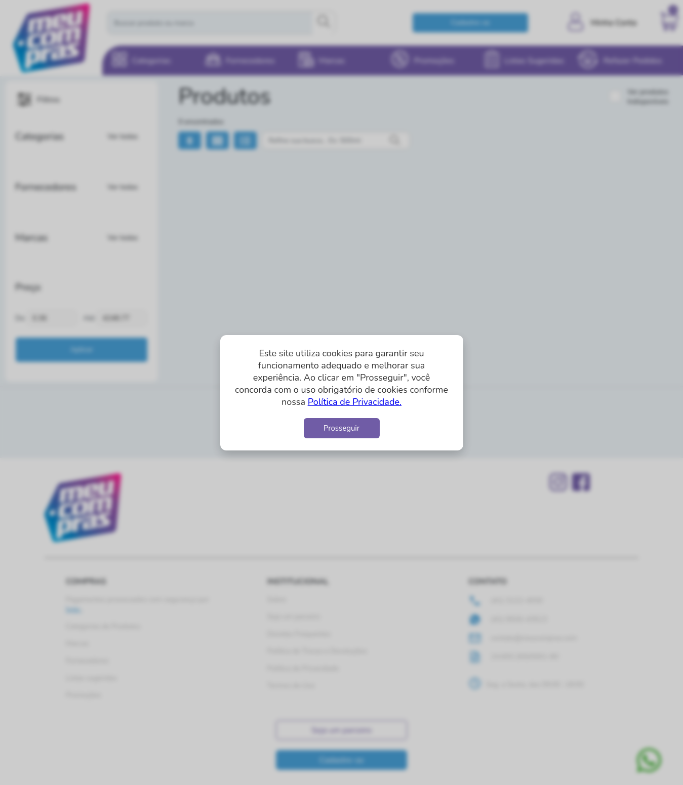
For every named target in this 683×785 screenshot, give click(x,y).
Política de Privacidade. (354, 402)
